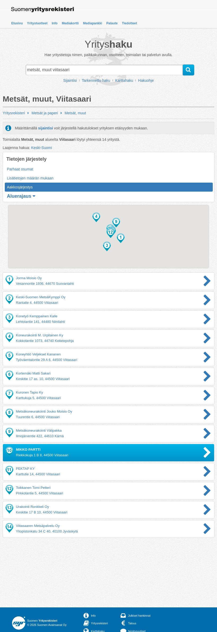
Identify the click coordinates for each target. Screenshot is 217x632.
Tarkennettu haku (96, 80)
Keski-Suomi (41, 148)
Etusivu (17, 23)
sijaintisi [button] (45, 128)
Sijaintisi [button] (70, 80)
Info (54, 23)
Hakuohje (146, 80)
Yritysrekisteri (14, 113)
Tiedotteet (129, 23)
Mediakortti (70, 23)
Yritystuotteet (37, 23)
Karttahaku (124, 80)
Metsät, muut (75, 113)
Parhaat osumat (20, 169)
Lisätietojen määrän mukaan (30, 178)
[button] (121, 238)
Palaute (112, 23)
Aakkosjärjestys (20, 187)
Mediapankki (92, 23)
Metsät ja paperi (45, 113)
